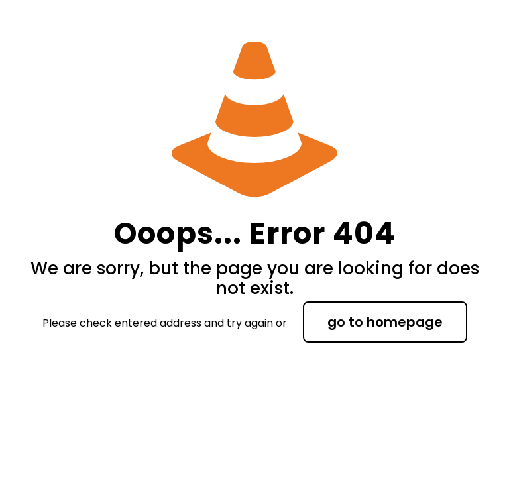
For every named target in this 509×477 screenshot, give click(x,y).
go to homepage (385, 322)
